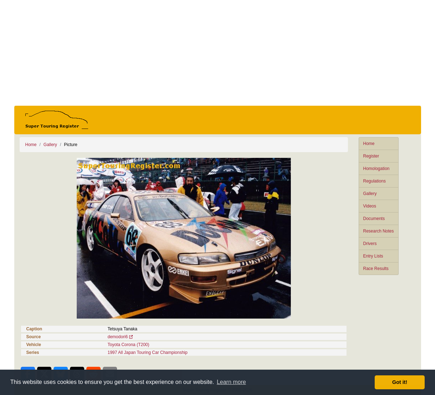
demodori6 (118, 336)
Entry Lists (373, 256)
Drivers (370, 243)
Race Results (376, 268)
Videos (369, 206)
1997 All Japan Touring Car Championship (148, 352)
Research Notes (378, 231)
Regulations (374, 181)
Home (369, 143)
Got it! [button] (399, 382)
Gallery (370, 193)
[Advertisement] (217, 53)
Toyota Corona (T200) (129, 344)
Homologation (376, 168)
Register (371, 156)
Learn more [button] (231, 382)
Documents (374, 218)
